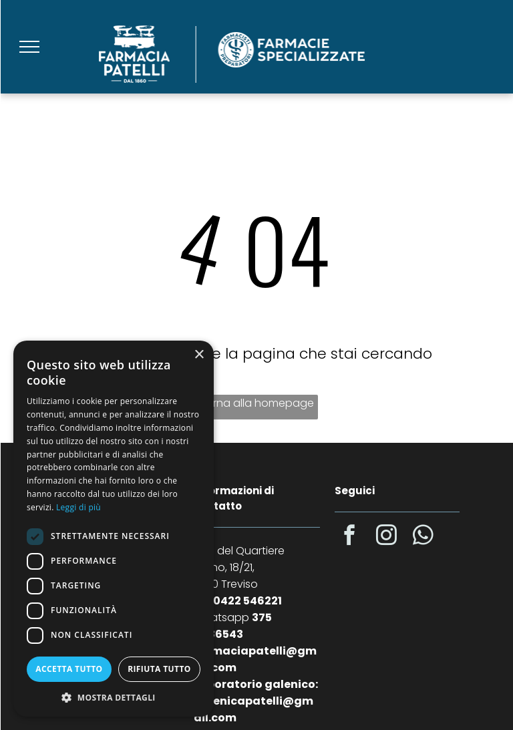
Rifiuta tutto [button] (159, 669)
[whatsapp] (423, 537)
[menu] (29, 46)
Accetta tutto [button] (68, 669)
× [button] (199, 355)
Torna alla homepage (257, 403)
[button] (113, 697)
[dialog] (113, 529)
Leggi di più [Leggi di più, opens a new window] (78, 507)
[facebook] (350, 537)
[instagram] (386, 537)
